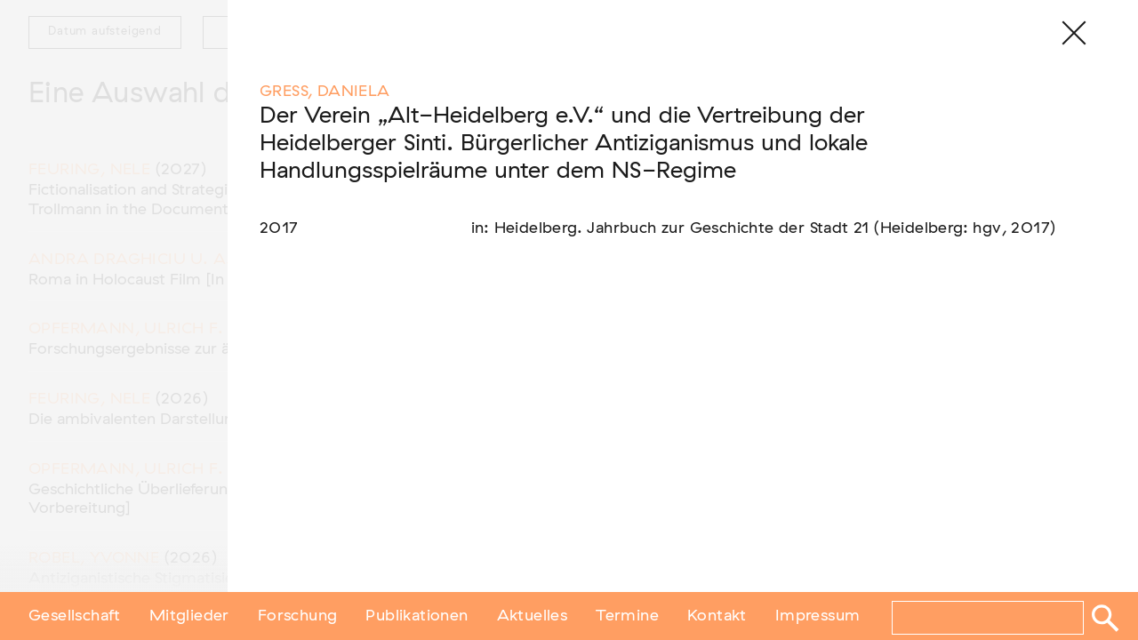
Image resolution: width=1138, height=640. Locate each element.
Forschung (298, 616)
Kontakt (717, 616)
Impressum (818, 616)
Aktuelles (532, 616)
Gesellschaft (74, 616)
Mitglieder (189, 616)
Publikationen (416, 616)
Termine (627, 616)
